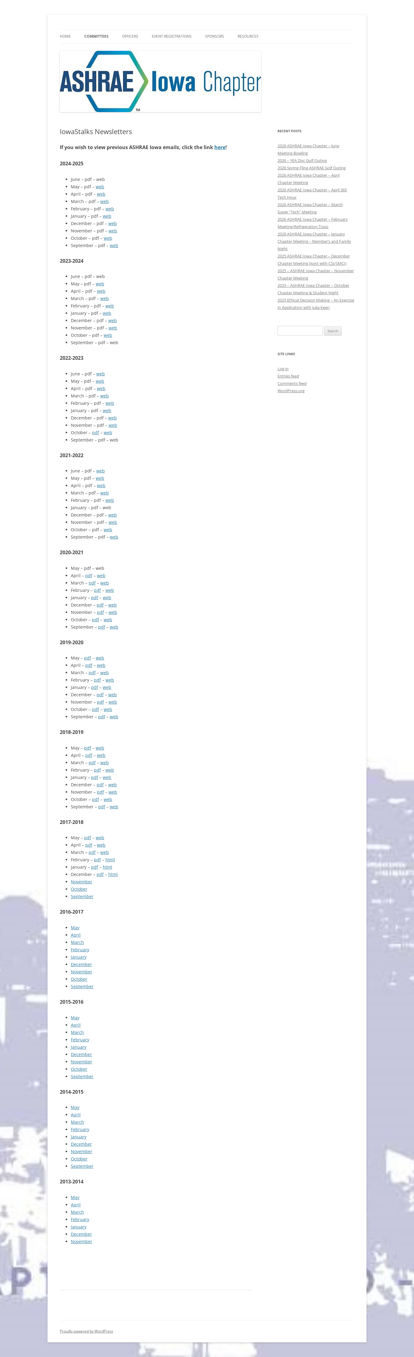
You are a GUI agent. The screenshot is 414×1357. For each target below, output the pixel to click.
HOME (65, 36)
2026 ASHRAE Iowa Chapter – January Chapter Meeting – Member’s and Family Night (314, 241)
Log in (283, 368)
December (81, 964)
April (76, 935)
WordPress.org (291, 390)
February (80, 950)
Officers (130, 36)
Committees (96, 36)
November (81, 882)
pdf (95, 432)
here (219, 147)
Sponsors (214, 36)
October (79, 889)
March (77, 942)
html (110, 860)
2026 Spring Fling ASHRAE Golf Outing (312, 168)
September (82, 896)
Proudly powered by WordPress (86, 1331)
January (78, 957)
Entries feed (288, 376)
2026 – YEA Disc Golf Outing (302, 160)
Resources (248, 36)
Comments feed (292, 383)
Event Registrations (172, 36)
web (100, 187)
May (75, 927)
